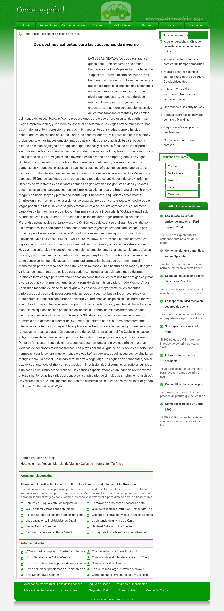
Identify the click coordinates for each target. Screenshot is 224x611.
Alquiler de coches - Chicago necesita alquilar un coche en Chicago (182, 46)
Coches (97, 25)
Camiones (196, 25)
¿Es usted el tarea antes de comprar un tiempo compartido (183, 61)
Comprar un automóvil (73, 25)
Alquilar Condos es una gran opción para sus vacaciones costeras (54, 515)
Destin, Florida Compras (40, 526)
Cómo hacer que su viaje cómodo (179, 142)
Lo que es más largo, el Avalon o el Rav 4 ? (119, 569)
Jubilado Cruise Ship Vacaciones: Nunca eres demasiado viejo (179, 94)
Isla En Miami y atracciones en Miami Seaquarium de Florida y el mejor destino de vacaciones (53, 509)
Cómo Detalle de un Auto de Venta (47, 557)
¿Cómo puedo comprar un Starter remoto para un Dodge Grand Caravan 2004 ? (55, 552)
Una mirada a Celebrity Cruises (184, 107)
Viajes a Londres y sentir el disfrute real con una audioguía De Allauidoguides (183, 76)
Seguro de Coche (99, 584)
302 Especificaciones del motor (181, 329)
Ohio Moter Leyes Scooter (42, 575)
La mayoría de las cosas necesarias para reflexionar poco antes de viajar (118, 504)
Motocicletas (122, 25)
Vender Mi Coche (157, 590)
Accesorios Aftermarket (39, 584)
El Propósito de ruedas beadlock (180, 358)
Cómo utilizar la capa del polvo (185, 384)
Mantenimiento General (39, 590)
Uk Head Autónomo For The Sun (112, 526)
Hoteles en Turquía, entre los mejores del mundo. (51, 504)
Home (25, 25)
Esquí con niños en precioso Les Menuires (181, 130)
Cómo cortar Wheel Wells (108, 563)
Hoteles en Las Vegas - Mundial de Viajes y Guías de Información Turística (72, 464)
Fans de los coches (69, 584)
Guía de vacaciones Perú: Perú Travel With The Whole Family (121, 509)
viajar (171, 25)
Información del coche (39, 34)
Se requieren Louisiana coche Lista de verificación (184, 278)
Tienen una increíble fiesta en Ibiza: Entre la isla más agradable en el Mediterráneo (78, 484)
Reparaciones (48, 25)
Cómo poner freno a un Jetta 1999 (184, 406)
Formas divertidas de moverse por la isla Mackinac (183, 117)
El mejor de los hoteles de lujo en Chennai (119, 532)
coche (63, 34)
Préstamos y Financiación (130, 584)
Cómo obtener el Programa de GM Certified (120, 575)
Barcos (146, 25)
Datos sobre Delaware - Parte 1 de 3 (48, 532)
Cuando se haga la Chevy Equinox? (114, 551)
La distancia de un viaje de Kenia (113, 520)
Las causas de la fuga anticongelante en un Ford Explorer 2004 (182, 221)
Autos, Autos (69, 590)
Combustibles (128, 590)
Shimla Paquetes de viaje (38, 458)
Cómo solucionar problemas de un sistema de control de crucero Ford (55, 570)
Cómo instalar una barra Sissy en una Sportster (184, 253)
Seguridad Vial (98, 590)
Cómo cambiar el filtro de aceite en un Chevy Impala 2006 (120, 558)
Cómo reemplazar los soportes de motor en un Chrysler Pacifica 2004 (55, 564)
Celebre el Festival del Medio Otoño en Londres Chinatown (122, 515)
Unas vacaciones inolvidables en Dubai (50, 520)
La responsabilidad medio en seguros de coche (184, 303)
